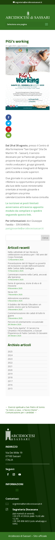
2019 (10, 373)
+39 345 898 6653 (21, 521)
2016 (10, 384)
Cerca (45, 237)
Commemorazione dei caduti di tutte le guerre (26, 314)
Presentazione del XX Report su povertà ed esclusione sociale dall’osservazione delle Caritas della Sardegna (26, 266)
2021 (10, 366)
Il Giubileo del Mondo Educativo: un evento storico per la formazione (24, 305)
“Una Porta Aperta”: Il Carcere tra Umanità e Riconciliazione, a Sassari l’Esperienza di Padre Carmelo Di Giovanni (27, 331)
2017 (10, 381)
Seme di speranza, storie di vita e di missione (24, 284)
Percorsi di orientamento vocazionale (25, 321)
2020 (10, 370)
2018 (10, 377)
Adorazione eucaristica (18, 298)
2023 (10, 358)
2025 (10, 351)
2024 (10, 355)
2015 (10, 388)
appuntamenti (22, 46)
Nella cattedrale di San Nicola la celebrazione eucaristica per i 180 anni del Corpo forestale (27, 254)
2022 (10, 362)
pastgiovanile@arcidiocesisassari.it (25, 228)
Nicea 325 (12, 292)
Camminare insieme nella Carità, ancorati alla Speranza (27, 275)
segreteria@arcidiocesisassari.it (27, 503)
